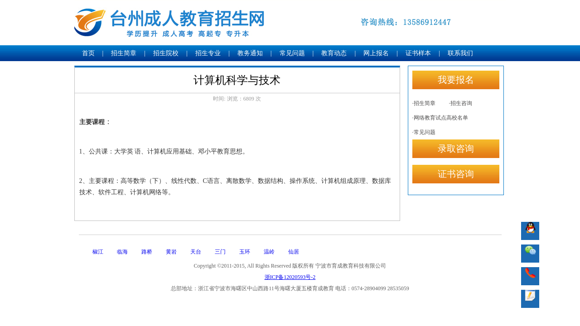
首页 (88, 53)
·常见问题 (423, 132)
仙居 (293, 252)
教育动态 (334, 53)
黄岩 (171, 252)
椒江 (97, 252)
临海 (122, 252)
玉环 (244, 252)
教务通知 (250, 53)
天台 (195, 252)
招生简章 (123, 53)
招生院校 (166, 53)
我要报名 (456, 80)
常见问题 (292, 53)
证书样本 (418, 53)
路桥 (146, 252)
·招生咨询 (460, 103)
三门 (220, 252)
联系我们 (460, 53)
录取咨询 (456, 148)
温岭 (269, 252)
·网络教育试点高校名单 (440, 118)
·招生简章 (423, 103)
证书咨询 (456, 174)
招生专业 (208, 53)
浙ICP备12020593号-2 (290, 277)
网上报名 (376, 53)
